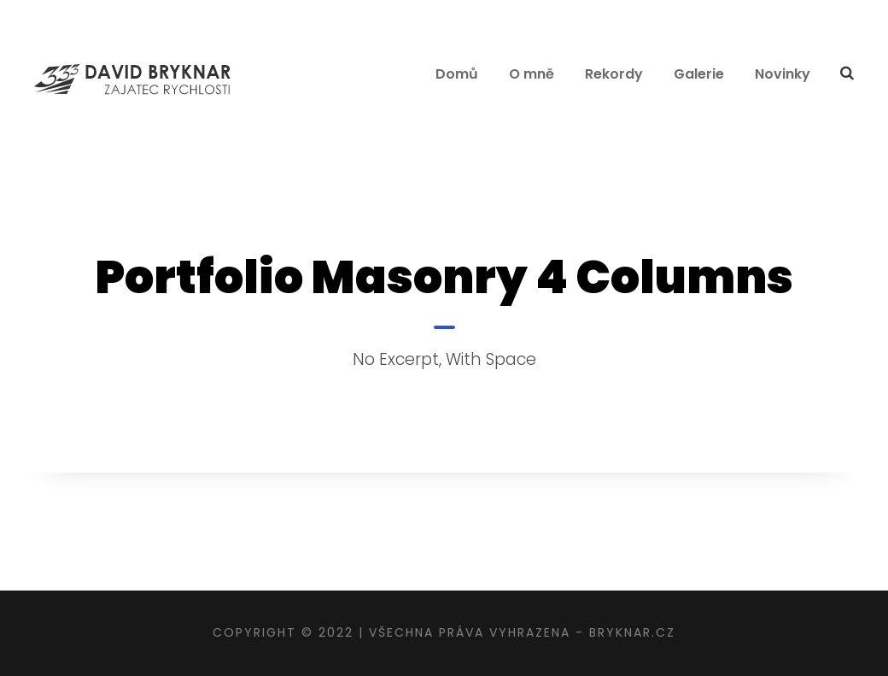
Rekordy (614, 74)
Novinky (782, 74)
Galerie (699, 74)
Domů (456, 74)
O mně (531, 74)
